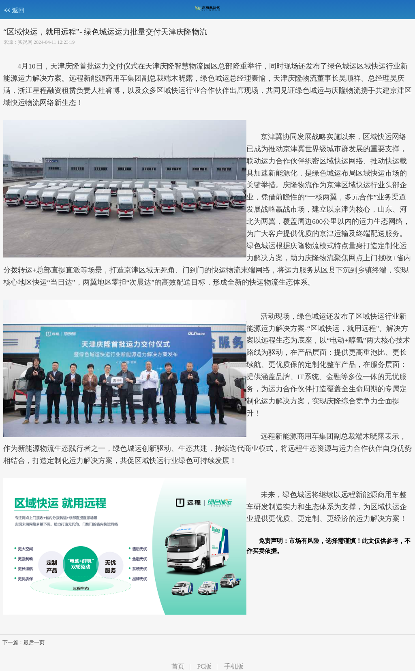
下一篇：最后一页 (23, 642)
